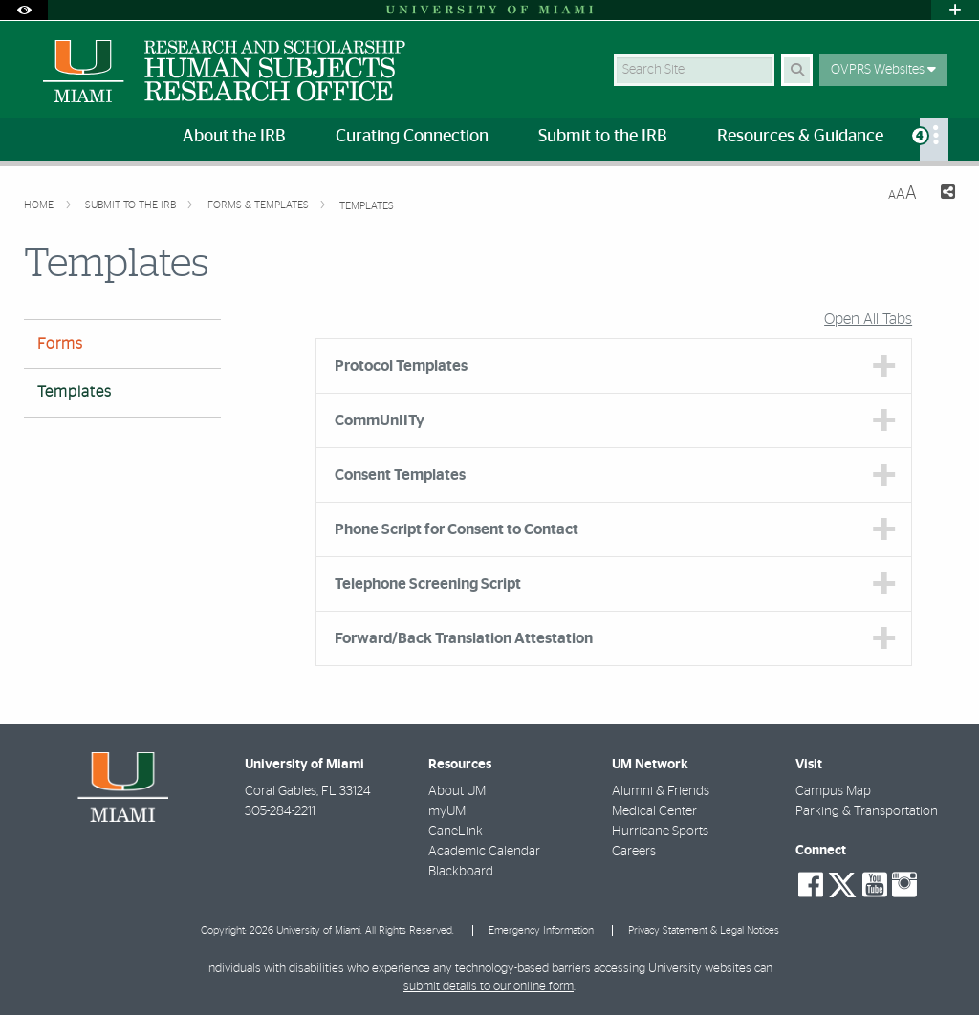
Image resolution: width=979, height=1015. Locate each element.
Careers (634, 851)
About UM (457, 791)
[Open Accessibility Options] (24, 10)
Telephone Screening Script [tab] (428, 584)
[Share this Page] (943, 194)
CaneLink (455, 831)
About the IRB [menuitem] (234, 136)
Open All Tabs (868, 319)
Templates (366, 206)
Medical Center (654, 811)
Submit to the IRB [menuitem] (602, 136)
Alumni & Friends (660, 791)
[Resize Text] (902, 193)
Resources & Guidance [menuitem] (800, 136)
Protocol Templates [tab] (401, 366)
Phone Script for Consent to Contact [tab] (456, 529)
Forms (60, 344)
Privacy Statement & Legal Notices (703, 930)
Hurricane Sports (660, 831)
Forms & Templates (259, 205)
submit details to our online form (488, 987)
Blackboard (460, 871)
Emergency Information (541, 930)
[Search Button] (797, 70)
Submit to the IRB (132, 205)
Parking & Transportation (866, 811)
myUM (447, 811)
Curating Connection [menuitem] (412, 136)
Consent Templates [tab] (400, 475)
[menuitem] (934, 139)
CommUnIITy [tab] (379, 420)
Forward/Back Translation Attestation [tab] (464, 638)
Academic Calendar (484, 851)
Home (40, 205)
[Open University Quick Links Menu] (955, 10)
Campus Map (833, 791)
